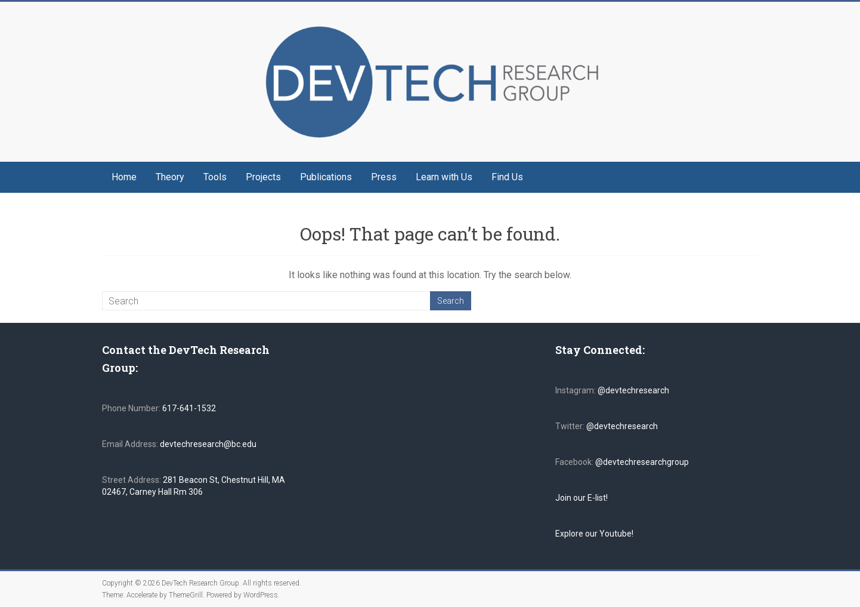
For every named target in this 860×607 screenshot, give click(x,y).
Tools (215, 177)
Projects (263, 177)
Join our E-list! (581, 498)
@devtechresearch (633, 390)
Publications (326, 177)
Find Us (507, 177)
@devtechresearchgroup (642, 462)
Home (124, 177)
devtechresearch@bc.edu (208, 444)
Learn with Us (444, 177)
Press (384, 177)
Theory (170, 177)
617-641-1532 (188, 408)
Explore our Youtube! (594, 533)
